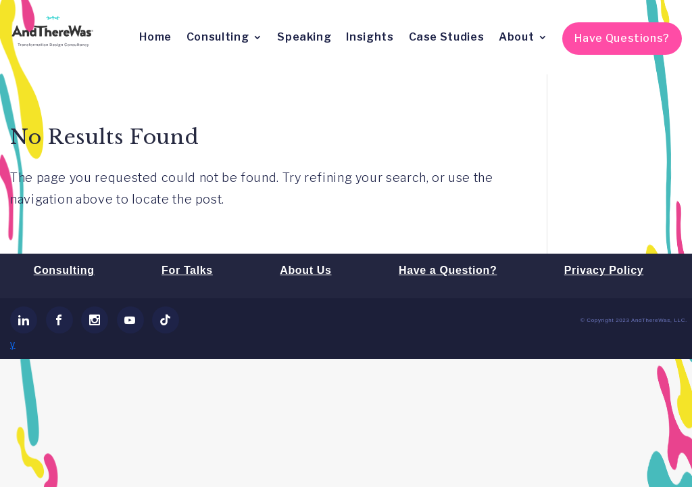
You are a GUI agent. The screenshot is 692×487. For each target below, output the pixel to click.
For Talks (187, 270)
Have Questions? (622, 38)
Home (155, 36)
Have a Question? (448, 270)
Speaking (304, 36)
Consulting (218, 36)
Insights (369, 36)
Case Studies (447, 36)
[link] (23, 319)
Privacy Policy (603, 270)
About (516, 36)
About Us (305, 270)
